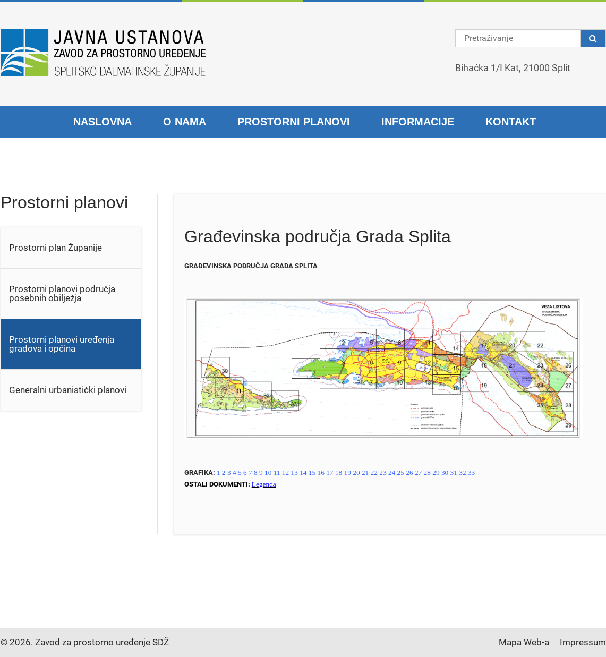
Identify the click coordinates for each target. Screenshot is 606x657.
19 (347, 472)
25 (400, 472)
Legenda (264, 484)
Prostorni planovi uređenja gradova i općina (61, 344)
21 (365, 472)
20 (356, 472)
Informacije (417, 121)
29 (435, 472)
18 (338, 472)
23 (382, 472)
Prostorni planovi (293, 121)
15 (312, 472)
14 (303, 472)
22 (374, 472)
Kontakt (510, 121)
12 (285, 472)
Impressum (583, 642)
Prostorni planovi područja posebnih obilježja (62, 293)
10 (267, 472)
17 (329, 472)
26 (409, 472)
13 (294, 472)
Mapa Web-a (524, 642)
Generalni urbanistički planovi (67, 390)
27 (418, 472)
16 (321, 472)
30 (444, 472)
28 (427, 472)
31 (453, 472)
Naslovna (102, 121)
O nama (184, 121)
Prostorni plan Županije (55, 247)
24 (391, 472)
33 (471, 472)
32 (462, 472)
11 (277, 472)
